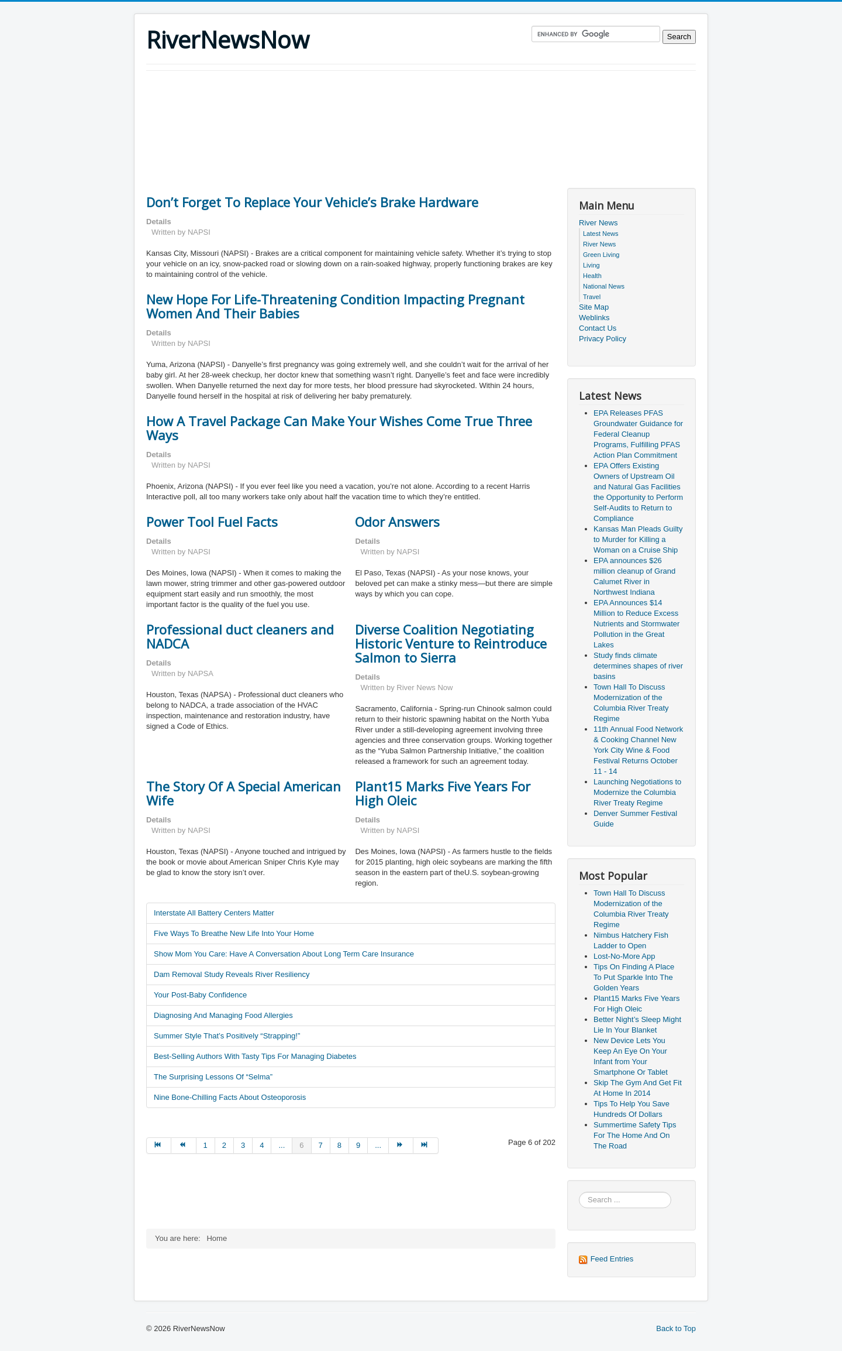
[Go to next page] (401, 1145)
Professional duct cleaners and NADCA (240, 636)
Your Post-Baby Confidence (200, 994)
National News (603, 286)
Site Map (594, 307)
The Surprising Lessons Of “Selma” (213, 1076)
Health (592, 275)
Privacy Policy (602, 338)
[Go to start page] (158, 1145)
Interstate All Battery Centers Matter (214, 912)
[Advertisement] (359, 103)
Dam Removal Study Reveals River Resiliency (232, 974)
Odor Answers (397, 521)
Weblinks (594, 317)
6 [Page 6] (301, 1145)
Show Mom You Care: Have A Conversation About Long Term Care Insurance (284, 953)
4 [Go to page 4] (262, 1145)
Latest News (601, 233)
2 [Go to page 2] (224, 1145)
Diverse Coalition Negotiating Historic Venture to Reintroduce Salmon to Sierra (451, 643)
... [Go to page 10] (378, 1145)
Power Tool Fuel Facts (212, 521)
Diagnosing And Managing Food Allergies (223, 1015)
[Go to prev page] (183, 1145)
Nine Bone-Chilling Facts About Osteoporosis (230, 1097)
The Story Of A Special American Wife (243, 793)
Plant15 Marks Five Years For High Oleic (442, 793)
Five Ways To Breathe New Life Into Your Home (234, 933)
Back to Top (676, 1328)
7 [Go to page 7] (321, 1145)
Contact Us (597, 328)
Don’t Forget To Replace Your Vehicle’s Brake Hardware (312, 202)
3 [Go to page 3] (243, 1145)
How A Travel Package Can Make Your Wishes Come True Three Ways (339, 428)
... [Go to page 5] (281, 1145)
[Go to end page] (425, 1145)
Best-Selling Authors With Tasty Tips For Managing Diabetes (255, 1056)
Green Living (601, 254)
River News (598, 222)
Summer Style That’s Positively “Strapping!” (227, 1035)
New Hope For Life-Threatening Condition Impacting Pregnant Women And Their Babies (335, 306)
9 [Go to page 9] (358, 1145)
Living (591, 265)
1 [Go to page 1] (205, 1145)
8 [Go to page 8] (339, 1145)
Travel (592, 296)
